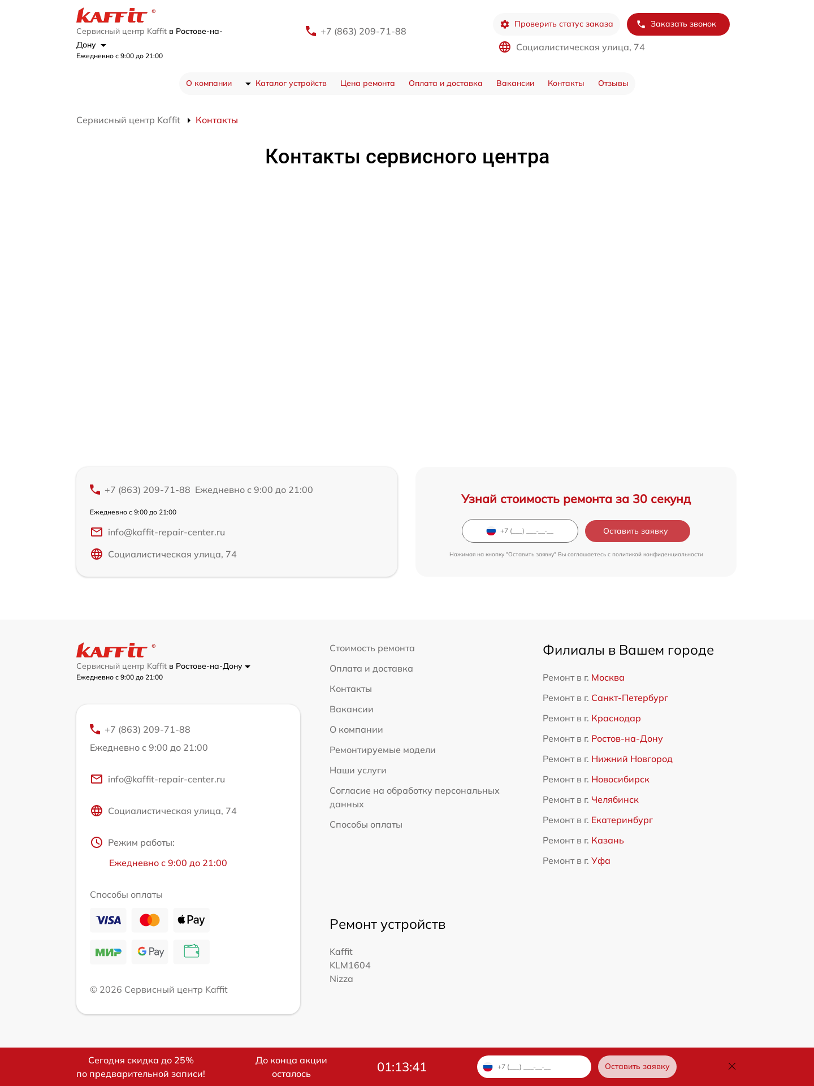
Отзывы (613, 83)
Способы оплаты (366, 824)
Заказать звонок (676, 24)
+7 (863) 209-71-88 (363, 31)
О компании (209, 83)
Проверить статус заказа (556, 24)
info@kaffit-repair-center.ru (157, 532)
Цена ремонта (367, 83)
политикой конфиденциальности (657, 554)
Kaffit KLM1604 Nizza (350, 965)
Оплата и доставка (446, 83)
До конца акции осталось (291, 1066)
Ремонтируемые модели (383, 749)
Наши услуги (358, 770)
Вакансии (515, 83)
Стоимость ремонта (372, 648)
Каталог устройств (291, 83)
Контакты (566, 83)
